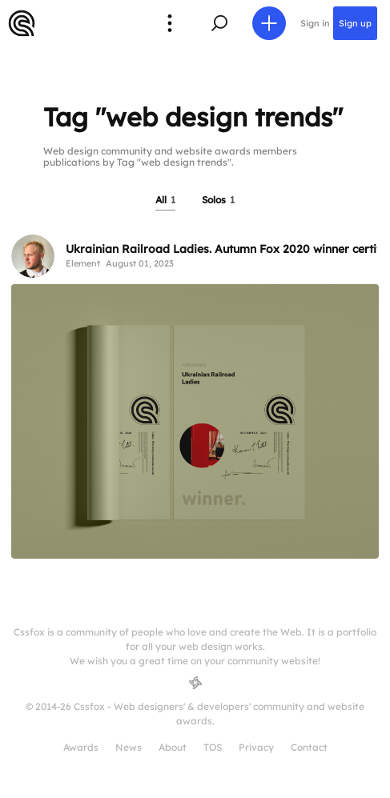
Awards (81, 747)
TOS (212, 747)
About (173, 747)
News (128, 747)
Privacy (256, 747)
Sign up (355, 23)
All (165, 200)
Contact (309, 747)
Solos (218, 200)
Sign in (315, 23)
